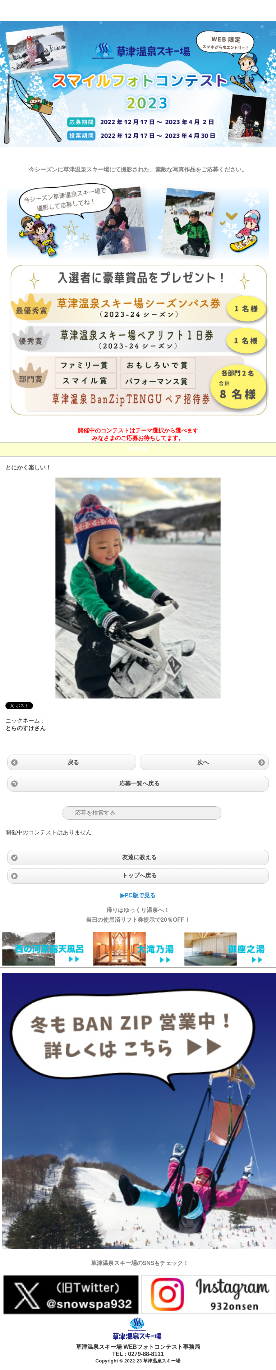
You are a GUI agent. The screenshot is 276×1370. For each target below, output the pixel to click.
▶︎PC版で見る (138, 895)
